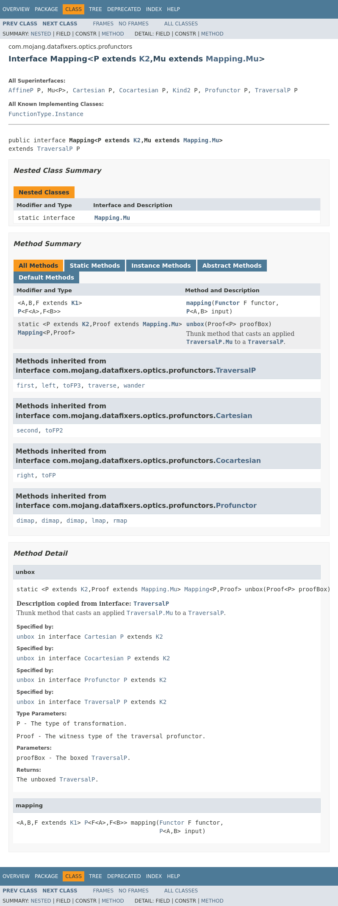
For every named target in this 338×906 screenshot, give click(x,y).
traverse (102, 385)
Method (113, 34)
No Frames (134, 24)
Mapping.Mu (232, 58)
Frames (103, 24)
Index (154, 9)
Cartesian (89, 90)
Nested (40, 34)
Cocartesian (138, 90)
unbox (195, 324)
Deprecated (124, 9)
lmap (98, 520)
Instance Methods (161, 265)
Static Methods (94, 265)
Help (173, 9)
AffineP (20, 90)
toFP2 (54, 430)
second (27, 430)
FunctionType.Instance (45, 114)
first (25, 385)
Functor (227, 302)
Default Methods (46, 277)
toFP (49, 475)
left (49, 385)
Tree (95, 9)
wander (134, 385)
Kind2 (182, 90)
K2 (144, 58)
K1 (74, 302)
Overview (16, 9)
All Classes (181, 24)
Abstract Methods (232, 265)
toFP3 (72, 385)
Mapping (30, 332)
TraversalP (273, 90)
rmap (120, 520)
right (25, 475)
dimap (25, 520)
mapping (198, 302)
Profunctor (223, 90)
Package (46, 9)
